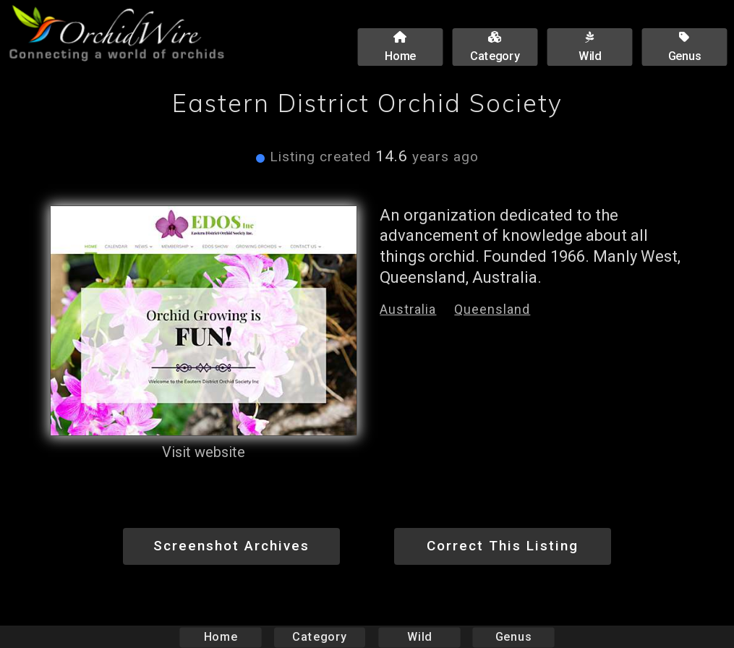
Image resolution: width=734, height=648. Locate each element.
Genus (513, 637)
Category (319, 637)
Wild (419, 637)
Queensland (492, 309)
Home (220, 637)
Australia (408, 309)
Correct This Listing (503, 545)
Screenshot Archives (231, 545)
